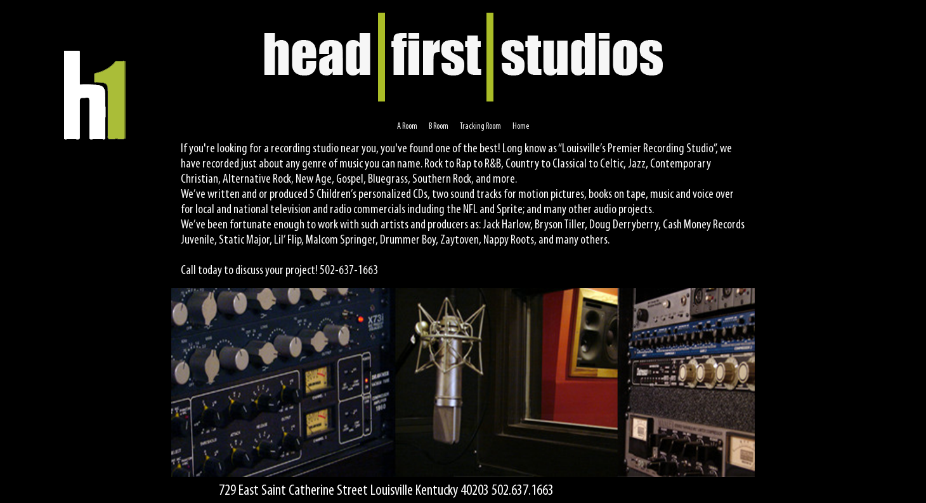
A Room (407, 126)
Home (520, 126)
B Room (438, 126)
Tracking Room (480, 126)
